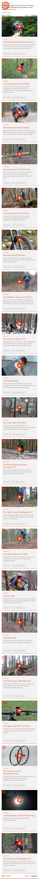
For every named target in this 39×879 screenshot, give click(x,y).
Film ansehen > (7, 53)
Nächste (34, 15)
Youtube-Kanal (11, 9)
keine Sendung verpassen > (19, 53)
